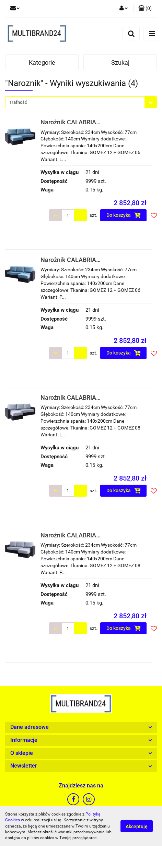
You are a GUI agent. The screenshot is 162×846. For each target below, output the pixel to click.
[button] (145, 8)
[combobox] (81, 102)
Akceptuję (137, 826)
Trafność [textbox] (18, 102)
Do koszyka (123, 215)
